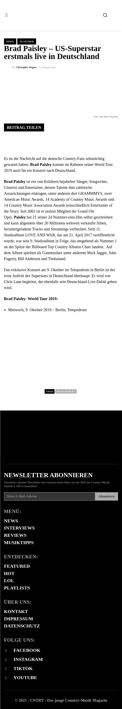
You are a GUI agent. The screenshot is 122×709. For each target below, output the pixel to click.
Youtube (25, 677)
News (10, 41)
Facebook (26, 650)
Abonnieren (106, 496)
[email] (49, 496)
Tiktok (23, 668)
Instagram (28, 659)
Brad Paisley (66, 391)
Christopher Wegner (26, 67)
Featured (26, 41)
